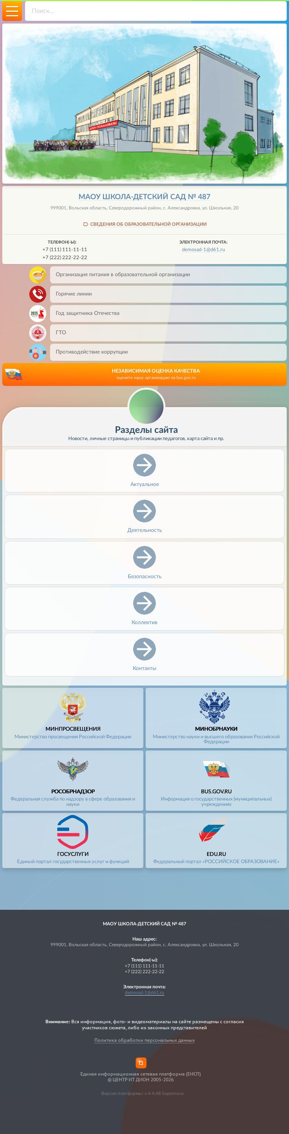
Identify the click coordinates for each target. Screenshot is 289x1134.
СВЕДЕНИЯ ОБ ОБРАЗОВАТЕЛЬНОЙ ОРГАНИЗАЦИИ (148, 224)
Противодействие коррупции (89, 352)
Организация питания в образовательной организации (120, 274)
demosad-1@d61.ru (203, 249)
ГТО (58, 332)
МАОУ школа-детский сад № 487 (144, 197)
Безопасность (145, 576)
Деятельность (144, 530)
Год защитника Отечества (84, 313)
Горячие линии (71, 294)
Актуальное (144, 484)
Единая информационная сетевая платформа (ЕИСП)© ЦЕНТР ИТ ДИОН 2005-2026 (140, 1077)
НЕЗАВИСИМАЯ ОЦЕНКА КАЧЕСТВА (156, 375)
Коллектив (144, 622)
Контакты (144, 668)
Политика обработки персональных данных (144, 1040)
